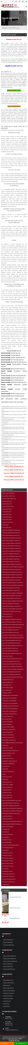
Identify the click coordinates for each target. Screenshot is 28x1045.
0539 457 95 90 (8, 1023)
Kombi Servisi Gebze (8, 998)
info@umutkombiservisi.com (11, 1029)
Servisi (19, 346)
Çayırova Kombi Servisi (15, 897)
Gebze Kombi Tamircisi (8, 982)
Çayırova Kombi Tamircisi (9, 990)
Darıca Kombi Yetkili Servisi (9, 958)
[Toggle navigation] (26, 6)
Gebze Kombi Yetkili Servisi (9, 956)
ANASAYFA (5, 27)
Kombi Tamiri (6, 1003)
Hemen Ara (4, 1043)
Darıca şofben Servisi (8, 980)
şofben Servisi (6, 985)
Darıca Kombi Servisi (15, 908)
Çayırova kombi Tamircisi (9, 969)
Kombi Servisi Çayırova (8, 993)
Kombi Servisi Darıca (8, 995)
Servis (18, 351)
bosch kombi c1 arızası (14, 27)
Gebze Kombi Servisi (15, 918)
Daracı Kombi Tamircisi (8, 988)
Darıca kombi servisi (8, 963)
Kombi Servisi (6, 1006)
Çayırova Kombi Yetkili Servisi (10, 961)
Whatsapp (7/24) (21, 1043)
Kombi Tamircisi (7, 1001)
